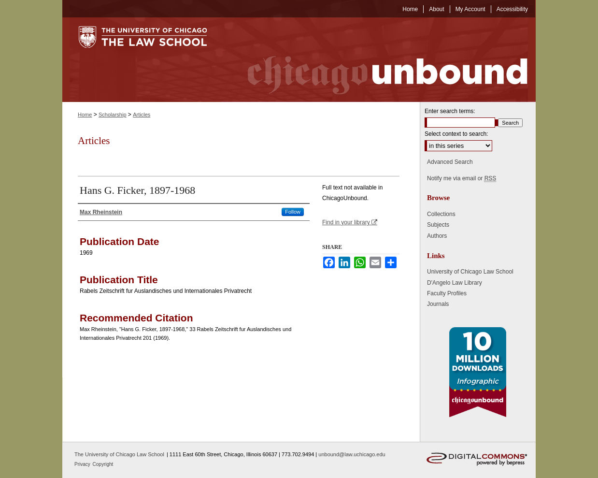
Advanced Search (450, 162)
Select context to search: (456, 133)
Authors (437, 235)
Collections (441, 214)
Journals (438, 304)
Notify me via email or (461, 178)
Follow (292, 212)
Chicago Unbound (379, 59)
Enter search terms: (450, 111)
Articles (141, 114)
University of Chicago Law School (470, 271)
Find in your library (349, 222)
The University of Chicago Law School (119, 454)
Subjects (438, 224)
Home (85, 114)
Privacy (83, 464)
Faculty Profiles (447, 293)
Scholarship (112, 114)
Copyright (103, 464)
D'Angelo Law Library (454, 282)
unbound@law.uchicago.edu (351, 454)
